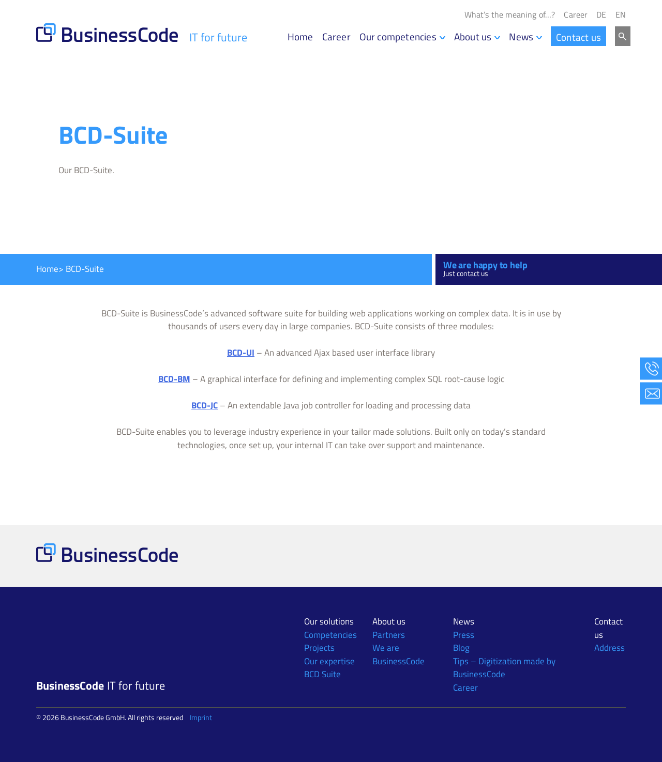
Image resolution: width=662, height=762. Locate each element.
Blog (461, 647)
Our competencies (398, 36)
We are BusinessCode (398, 654)
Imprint (201, 717)
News (521, 36)
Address (609, 647)
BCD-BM (174, 379)
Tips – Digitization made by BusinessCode (504, 667)
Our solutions (329, 621)
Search (622, 36)
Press (463, 635)
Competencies (330, 635)
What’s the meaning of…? (509, 14)
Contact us (578, 36)
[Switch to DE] (601, 14)
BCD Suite (322, 674)
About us (473, 36)
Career (576, 14)
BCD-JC (204, 405)
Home (300, 36)
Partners (388, 635)
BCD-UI (240, 352)
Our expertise (329, 661)
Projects (319, 647)
